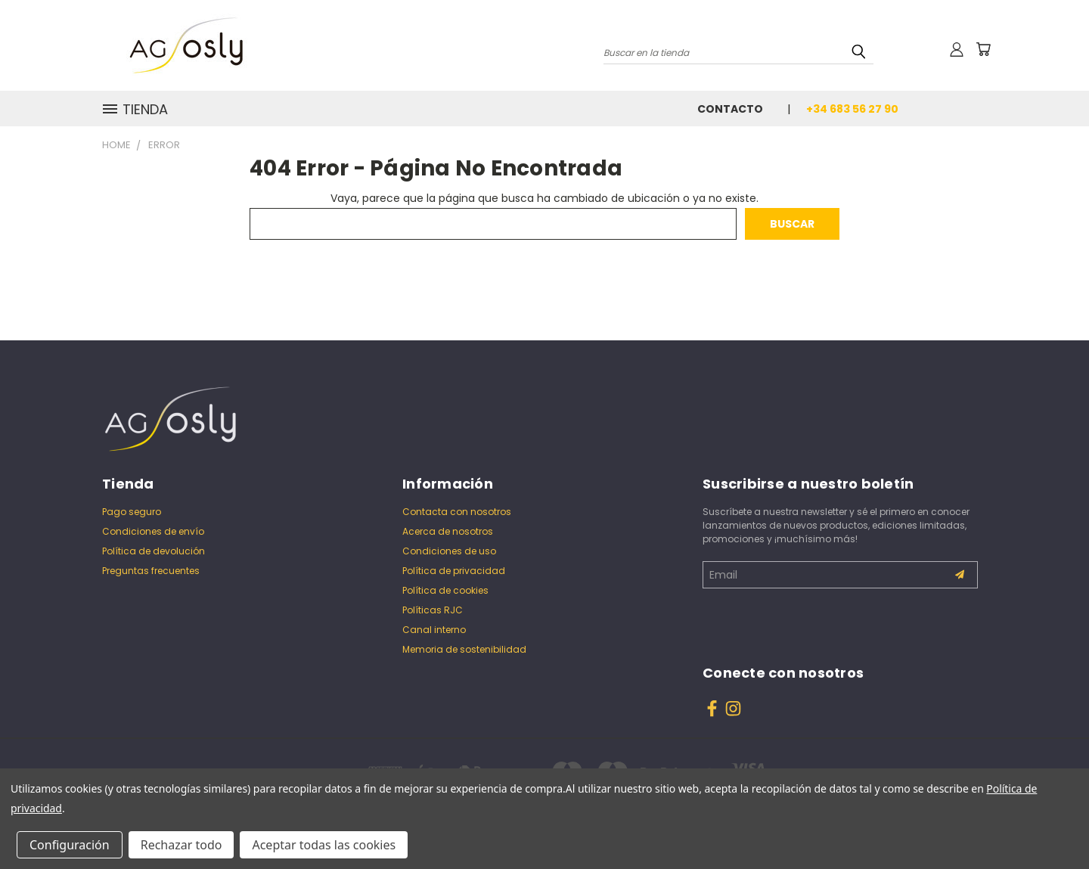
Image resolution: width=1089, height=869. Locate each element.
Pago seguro (131, 511)
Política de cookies (445, 590)
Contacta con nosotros (456, 511)
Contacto (730, 108)
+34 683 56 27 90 (852, 108)
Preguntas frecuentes (151, 570)
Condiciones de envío (153, 531)
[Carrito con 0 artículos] (983, 49)
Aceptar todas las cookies (324, 844)
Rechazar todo (181, 844)
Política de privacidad (453, 570)
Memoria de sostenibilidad (464, 649)
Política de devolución (153, 551)
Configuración (69, 844)
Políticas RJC (432, 610)
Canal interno (434, 629)
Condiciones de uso (449, 551)
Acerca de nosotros (447, 531)
